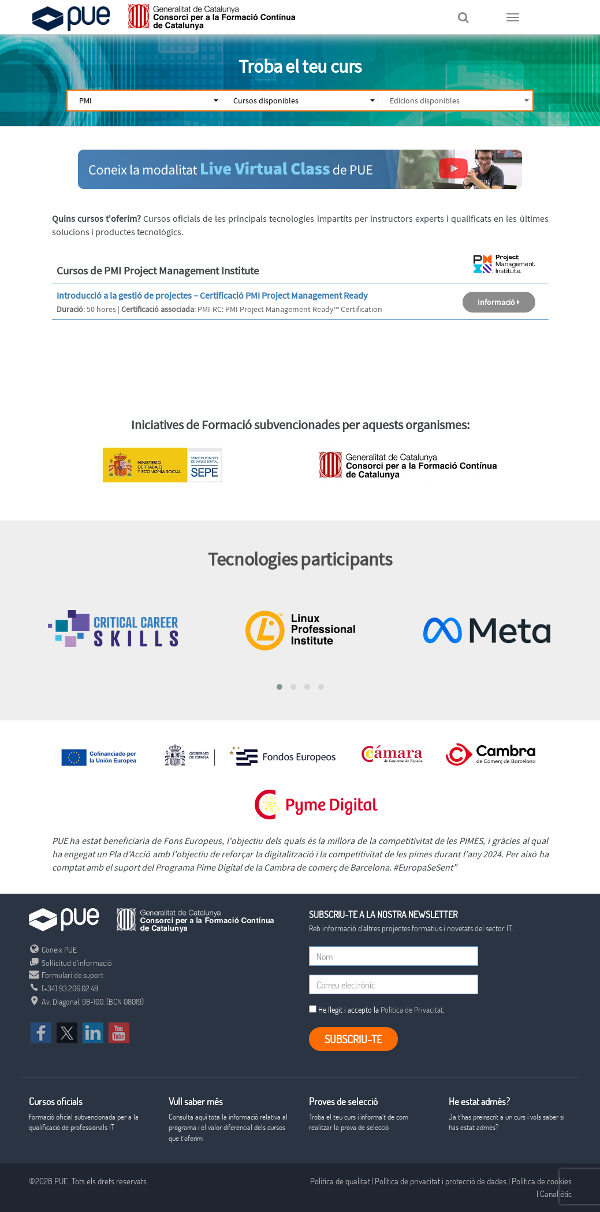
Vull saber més (196, 1101)
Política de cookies (542, 1181)
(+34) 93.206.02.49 (63, 988)
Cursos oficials (56, 1101)
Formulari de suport (66, 974)
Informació (499, 302)
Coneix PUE (53, 949)
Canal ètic (556, 1193)
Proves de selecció (343, 1101)
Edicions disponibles (459, 100)
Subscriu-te (353, 1039)
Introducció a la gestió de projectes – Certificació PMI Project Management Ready (212, 295)
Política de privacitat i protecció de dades (440, 1181)
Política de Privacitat (412, 1009)
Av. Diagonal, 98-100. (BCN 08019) (86, 1001)
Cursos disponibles (303, 100)
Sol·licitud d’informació (70, 962)
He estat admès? (479, 1101)
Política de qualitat (340, 1181)
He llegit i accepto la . (376, 1009)
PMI (148, 100)
